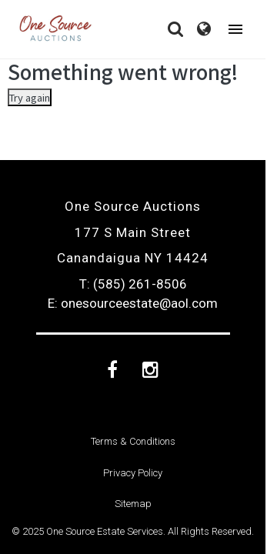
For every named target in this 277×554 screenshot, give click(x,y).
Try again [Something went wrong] (29, 97)
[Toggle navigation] (235, 29)
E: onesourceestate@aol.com (133, 303)
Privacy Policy (132, 473)
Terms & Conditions (133, 441)
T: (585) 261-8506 (133, 284)
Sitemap (133, 503)
